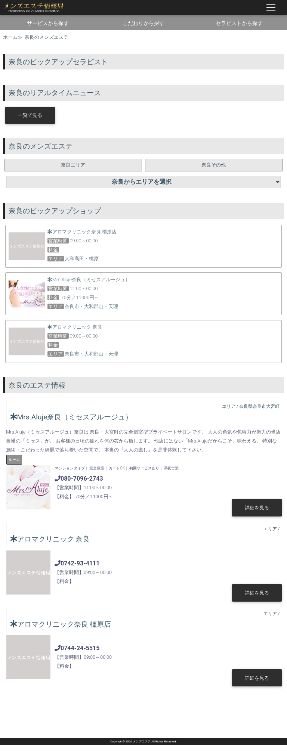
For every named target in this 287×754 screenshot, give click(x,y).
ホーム (10, 37)
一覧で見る (30, 115)
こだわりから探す (143, 23)
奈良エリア (73, 165)
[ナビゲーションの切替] (271, 7)
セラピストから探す (239, 23)
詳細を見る (257, 508)
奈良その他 (213, 165)
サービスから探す (48, 23)
